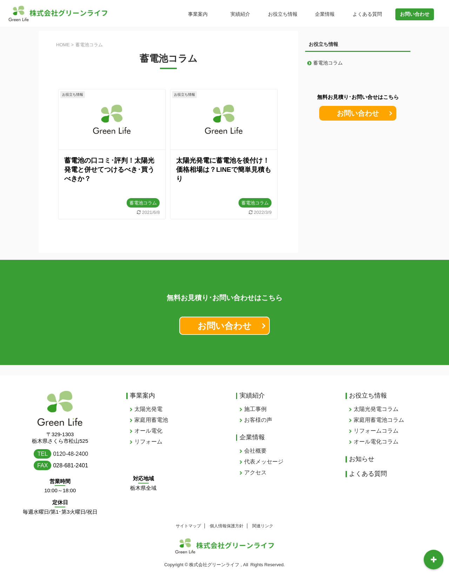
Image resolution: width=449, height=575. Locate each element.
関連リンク (262, 516)
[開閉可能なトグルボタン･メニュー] (433, 559)
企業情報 (325, 14)
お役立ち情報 (282, 14)
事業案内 (198, 14)
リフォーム (148, 432)
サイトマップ (188, 516)
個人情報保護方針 (226, 516)
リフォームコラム (376, 421)
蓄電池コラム (143, 202)
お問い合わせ (358, 113)
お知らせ (361, 449)
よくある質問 (367, 14)
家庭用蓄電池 (151, 410)
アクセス (255, 463)
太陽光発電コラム (376, 399)
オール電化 (148, 421)
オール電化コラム (376, 432)
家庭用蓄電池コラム (379, 410)
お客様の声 (258, 410)
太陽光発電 (148, 399)
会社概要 (255, 441)
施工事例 (255, 399)
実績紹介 (240, 14)
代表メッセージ (263, 452)
